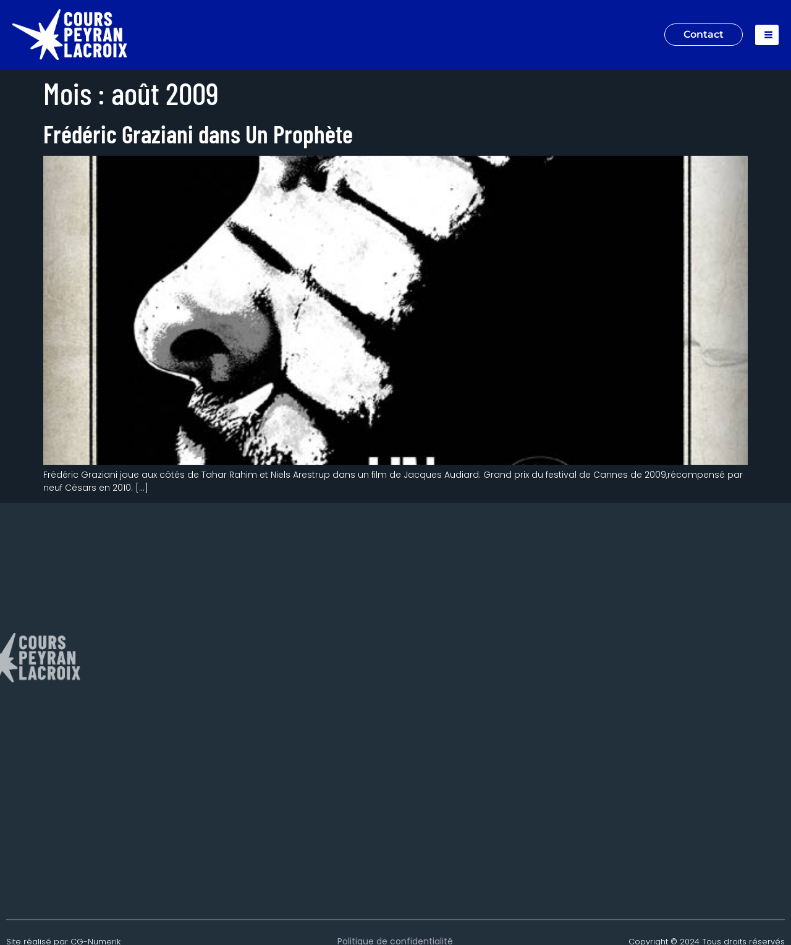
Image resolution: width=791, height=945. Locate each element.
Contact (703, 34)
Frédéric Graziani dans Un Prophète (198, 133)
